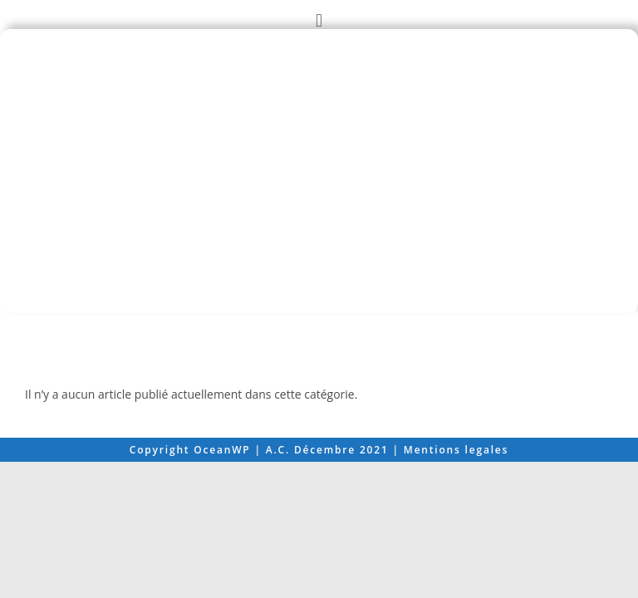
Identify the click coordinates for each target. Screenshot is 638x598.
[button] (318, 19)
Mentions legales (456, 586)
